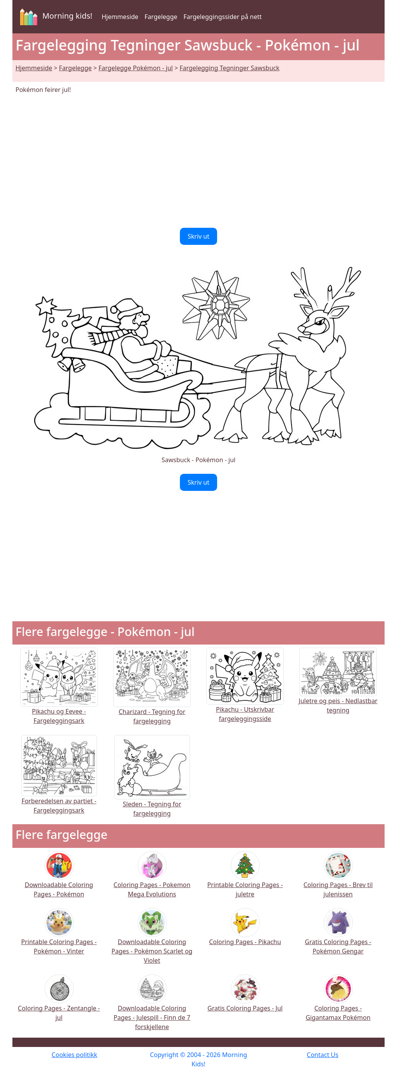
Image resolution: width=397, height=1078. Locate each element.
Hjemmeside (120, 16)
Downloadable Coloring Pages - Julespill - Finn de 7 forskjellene (152, 1007)
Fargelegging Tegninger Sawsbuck (230, 68)
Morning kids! (54, 16)
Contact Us (322, 1054)
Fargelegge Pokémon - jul (135, 68)
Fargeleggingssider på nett (222, 16)
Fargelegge (161, 16)
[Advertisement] (198, 161)
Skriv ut (198, 236)
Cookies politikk (74, 1054)
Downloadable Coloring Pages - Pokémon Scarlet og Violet (152, 941)
